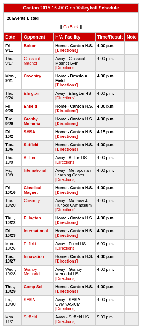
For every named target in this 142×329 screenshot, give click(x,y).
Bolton (29, 45)
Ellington (31, 93)
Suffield (30, 144)
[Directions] (66, 50)
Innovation (33, 256)
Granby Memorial (32, 121)
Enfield (30, 106)
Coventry (32, 76)
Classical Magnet (31, 60)
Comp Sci (32, 286)
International (34, 170)
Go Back (71, 27)
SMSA (29, 132)
